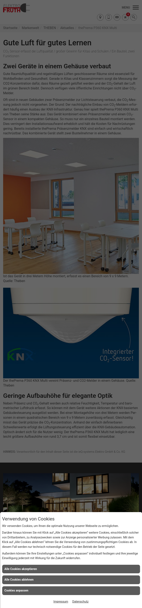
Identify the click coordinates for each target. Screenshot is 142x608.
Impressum (60, 601)
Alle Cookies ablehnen (19, 579)
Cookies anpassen (16, 590)
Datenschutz (80, 601)
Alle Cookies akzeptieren (20, 569)
